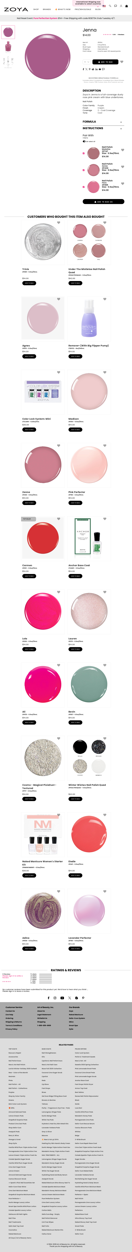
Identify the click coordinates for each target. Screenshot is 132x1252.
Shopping (41, 1022)
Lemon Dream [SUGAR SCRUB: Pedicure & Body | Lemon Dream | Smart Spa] (14, 1171)
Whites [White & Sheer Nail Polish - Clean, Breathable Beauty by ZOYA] (77, 1131)
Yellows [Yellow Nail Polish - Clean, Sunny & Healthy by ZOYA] (45, 1104)
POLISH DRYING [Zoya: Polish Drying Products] (80, 1049)
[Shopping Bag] (126, 6)
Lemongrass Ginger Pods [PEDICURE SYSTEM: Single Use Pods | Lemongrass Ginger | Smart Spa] (51, 1112)
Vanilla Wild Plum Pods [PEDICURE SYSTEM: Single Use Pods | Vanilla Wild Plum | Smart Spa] (84, 1112)
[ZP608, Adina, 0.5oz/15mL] (43, 915)
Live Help (9, 1015)
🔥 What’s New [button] (63, 9)
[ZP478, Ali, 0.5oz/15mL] (43, 689)
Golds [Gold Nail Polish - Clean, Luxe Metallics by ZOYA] (77, 1104)
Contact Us (10, 1011)
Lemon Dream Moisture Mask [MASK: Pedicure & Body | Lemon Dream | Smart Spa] (53, 1194)
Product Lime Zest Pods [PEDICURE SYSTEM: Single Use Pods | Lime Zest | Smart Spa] (17, 1123)
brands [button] (47, 9)
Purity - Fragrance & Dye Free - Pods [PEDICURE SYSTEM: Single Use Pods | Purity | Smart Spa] (56, 1108)
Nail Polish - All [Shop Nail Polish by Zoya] (15, 1084)
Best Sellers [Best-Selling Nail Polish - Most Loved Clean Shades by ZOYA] (79, 1092)
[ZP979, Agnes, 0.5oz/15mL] (43, 323)
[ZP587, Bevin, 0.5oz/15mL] (89, 689)
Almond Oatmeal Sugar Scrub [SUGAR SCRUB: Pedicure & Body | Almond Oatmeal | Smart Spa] (20, 1175)
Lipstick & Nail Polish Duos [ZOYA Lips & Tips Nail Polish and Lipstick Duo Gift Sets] (52, 1061)
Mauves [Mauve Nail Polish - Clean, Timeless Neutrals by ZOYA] (45, 1135)
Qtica (71, 1022)
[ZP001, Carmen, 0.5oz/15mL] (43, 542)
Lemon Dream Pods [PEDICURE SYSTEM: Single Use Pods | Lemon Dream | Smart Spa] (16, 1116)
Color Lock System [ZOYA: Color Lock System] (82, 1053)
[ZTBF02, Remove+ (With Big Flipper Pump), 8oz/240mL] (89, 323)
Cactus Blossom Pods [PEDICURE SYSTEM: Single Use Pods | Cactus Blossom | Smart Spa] (83, 1127)
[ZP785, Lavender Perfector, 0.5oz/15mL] (89, 915)
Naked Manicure (76, 1015)
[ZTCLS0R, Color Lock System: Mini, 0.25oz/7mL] (43, 396)
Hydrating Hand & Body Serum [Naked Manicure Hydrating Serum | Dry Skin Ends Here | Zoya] (87, 1182)
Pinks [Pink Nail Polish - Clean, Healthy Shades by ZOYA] (11, 1080)
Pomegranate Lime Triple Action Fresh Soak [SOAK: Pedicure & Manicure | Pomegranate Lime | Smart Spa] (23, 1151)
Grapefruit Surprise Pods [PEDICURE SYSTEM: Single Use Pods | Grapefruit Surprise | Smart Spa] (18, 1120)
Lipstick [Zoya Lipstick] (45, 1076)
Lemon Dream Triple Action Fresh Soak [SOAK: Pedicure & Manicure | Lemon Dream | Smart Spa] (23, 1155)
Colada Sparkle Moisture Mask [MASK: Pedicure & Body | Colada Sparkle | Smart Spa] (53, 1186)
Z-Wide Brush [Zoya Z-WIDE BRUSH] (80, 1230)
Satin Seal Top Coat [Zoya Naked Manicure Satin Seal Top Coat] (16, 1226)
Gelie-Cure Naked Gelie (84, 1171)
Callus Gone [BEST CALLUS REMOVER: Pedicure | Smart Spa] (46, 1234)
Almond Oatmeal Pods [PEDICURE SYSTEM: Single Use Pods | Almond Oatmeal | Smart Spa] (17, 1112)
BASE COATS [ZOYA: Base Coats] (46, 1049)
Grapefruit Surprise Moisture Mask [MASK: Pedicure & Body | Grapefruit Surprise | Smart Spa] (22, 1194)
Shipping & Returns (14, 1022)
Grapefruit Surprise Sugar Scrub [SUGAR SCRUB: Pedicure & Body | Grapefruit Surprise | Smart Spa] (87, 1167)
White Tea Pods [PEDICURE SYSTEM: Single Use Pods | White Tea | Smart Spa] (48, 1120)
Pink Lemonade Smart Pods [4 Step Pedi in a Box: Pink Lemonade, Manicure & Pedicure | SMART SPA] (85, 1068)
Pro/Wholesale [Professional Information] (83, 9)
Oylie (71, 1029)
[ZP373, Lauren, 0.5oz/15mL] (89, 616)
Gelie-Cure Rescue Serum (85, 1123)
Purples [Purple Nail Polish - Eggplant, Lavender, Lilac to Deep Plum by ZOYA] (11, 1092)
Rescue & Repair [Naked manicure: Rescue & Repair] (15, 1053)
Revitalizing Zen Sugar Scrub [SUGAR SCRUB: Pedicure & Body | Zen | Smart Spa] (86, 1179)
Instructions (102, 128)
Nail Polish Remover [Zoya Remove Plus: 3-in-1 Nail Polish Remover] (49, 1218)
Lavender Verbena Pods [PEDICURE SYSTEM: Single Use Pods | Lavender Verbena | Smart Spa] (51, 1127)
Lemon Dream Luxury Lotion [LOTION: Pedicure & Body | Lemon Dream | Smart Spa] (86, 1206)
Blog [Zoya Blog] (98, 9)
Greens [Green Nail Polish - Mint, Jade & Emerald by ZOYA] (11, 1100)
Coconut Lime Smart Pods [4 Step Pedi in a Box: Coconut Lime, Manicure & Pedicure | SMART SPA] (85, 1072)
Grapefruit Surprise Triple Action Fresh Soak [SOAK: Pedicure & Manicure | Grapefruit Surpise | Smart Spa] (89, 1151)
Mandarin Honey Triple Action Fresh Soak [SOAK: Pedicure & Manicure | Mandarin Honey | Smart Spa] (56, 1151)
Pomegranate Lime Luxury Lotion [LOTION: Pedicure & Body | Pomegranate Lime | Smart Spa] (87, 1202)
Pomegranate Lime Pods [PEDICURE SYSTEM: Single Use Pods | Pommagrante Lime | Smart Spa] (84, 1120)
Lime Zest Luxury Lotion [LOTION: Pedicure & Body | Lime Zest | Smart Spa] (51, 1202)
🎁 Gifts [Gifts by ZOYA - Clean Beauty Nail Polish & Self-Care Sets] (11, 1108)
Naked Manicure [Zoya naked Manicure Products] (15, 1234)
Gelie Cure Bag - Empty (51, 1214)
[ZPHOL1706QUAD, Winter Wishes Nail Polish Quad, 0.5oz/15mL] (89, 763)
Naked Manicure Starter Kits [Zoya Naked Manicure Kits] (52, 1230)
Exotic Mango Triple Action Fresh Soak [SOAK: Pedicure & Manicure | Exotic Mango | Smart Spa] (56, 1147)
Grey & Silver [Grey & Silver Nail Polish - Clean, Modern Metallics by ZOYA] (47, 1131)
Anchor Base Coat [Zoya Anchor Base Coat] (82, 1080)
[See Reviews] (113, 34)
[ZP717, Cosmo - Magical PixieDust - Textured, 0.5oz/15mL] (43, 764)
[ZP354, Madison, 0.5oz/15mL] (89, 396)
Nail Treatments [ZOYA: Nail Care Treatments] (15, 1222)
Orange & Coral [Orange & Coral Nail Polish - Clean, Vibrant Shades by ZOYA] (14, 1139)
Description (92, 90)
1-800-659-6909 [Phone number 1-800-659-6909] (44, 1025)
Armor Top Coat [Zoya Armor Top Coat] (81, 1088)
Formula (102, 121)
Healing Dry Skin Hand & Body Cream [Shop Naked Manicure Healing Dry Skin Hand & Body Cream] (56, 1143)
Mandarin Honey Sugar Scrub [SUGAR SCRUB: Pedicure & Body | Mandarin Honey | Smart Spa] (53, 1163)
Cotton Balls (46, 1210)
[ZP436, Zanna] (102, 170)
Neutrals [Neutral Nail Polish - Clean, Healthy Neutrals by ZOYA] (12, 1076)
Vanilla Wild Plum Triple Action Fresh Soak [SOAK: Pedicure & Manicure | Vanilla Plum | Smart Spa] (23, 1147)
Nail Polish (87, 102)
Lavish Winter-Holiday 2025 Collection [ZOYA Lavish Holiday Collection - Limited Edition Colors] (23, 1068)
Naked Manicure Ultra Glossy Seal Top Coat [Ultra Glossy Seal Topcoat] (56, 1182)
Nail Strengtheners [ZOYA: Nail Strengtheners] (49, 1053)
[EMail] (100, 69)
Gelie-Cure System (77, 1018)
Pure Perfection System (45, 18)
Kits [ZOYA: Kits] (43, 1057)
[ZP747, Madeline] (102, 153)
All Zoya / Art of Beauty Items (20, 1238)
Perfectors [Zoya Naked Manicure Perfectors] (79, 1210)
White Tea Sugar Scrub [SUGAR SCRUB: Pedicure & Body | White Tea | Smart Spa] (50, 1171)
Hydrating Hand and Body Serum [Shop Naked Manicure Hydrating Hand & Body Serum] (54, 1175)
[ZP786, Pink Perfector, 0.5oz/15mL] (89, 469)
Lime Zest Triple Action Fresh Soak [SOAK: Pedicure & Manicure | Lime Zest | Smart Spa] (88, 1147)
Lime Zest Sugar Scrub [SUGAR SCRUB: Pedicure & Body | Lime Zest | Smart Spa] (17, 1167)
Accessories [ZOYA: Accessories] (13, 1057)
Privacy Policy (11, 1029)
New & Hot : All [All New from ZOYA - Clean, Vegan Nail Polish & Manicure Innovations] (80, 1061)
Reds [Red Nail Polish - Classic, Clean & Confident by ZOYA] (44, 1080)
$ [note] (105, 157)
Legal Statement (44, 1015)
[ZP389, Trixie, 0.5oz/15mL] (43, 247)
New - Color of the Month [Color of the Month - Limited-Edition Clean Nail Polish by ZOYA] (18, 1072)
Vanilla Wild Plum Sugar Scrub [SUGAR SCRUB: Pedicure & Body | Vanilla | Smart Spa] (20, 1163)
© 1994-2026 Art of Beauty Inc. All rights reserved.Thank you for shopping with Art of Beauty (66, 1245)
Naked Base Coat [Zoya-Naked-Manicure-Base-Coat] (81, 1214)
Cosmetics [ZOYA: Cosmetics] (13, 1230)
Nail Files (12, 1218)
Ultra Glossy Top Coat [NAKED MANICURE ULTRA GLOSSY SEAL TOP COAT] (83, 1218)
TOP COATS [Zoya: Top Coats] (13, 1049)
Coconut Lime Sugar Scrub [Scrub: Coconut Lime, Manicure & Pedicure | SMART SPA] (52, 1072)
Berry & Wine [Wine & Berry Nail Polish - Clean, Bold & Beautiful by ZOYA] (14, 1135)
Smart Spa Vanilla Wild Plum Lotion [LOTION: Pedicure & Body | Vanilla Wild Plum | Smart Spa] (22, 1206)
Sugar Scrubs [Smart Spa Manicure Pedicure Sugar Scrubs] (80, 1159)
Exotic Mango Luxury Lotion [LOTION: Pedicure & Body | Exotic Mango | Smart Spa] (19, 1202)
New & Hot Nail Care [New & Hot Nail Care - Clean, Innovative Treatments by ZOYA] (49, 1064)
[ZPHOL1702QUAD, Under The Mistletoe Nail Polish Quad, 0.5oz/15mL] (89, 248)
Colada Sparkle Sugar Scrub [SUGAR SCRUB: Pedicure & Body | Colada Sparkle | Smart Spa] (19, 1159)
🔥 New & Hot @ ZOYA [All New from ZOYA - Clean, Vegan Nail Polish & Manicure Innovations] (50, 1139)
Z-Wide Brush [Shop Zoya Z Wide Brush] (80, 1139)
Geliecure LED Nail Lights (18, 1214)
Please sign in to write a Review (12, 977)
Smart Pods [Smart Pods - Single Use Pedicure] (79, 1226)
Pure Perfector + (15, 1198)
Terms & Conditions (14, 1025)
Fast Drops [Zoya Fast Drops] (46, 1088)
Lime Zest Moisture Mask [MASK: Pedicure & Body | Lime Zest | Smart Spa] (18, 1190)
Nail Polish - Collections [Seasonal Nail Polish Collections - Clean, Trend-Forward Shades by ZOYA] (18, 1088)
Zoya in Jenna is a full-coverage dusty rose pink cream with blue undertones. (103, 96)
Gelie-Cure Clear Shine (17, 1186)
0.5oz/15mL (94, 45)
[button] (16, 9)
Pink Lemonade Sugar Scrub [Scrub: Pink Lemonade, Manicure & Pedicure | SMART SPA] (85, 1076)
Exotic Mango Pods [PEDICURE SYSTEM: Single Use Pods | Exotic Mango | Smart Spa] (49, 1116)
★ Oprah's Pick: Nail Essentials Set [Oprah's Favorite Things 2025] (22, 1182)
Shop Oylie (13, 1143)
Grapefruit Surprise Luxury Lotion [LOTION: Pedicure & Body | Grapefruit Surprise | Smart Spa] (54, 1206)
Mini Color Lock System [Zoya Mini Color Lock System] (18, 1104)
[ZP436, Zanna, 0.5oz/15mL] (43, 469)
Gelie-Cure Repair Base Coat (86, 1143)
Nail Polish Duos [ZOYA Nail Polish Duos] (15, 1061)
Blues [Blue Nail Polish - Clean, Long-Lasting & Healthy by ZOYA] (44, 1092)
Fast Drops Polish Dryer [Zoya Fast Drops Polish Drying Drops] (84, 1084)
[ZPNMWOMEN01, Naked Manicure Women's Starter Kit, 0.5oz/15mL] (43, 840)
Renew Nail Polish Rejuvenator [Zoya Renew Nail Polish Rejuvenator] (86, 1096)
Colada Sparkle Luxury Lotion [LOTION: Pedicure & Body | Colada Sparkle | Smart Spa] (20, 1210)
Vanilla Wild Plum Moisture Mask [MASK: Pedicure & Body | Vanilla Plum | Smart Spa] (88, 1186)
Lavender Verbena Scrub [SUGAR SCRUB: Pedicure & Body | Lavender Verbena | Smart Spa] (84, 1175)
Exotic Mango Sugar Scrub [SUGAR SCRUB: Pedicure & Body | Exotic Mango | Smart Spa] (52, 1167)
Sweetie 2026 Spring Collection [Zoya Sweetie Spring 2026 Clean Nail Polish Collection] (87, 1064)
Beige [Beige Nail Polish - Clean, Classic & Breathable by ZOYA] (77, 1135)
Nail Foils (45, 1226)
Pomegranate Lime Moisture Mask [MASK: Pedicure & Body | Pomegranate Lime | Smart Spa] (88, 1190)
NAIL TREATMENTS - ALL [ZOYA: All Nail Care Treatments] (51, 1155)
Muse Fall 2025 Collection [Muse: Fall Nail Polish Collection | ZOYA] (52, 1068)
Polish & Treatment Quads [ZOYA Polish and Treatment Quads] (85, 1057)
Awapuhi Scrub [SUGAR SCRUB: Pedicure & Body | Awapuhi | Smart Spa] (47, 1179)
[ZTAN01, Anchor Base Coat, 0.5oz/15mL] (89, 542)
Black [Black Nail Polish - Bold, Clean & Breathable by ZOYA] (77, 1100)
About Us (41, 1011)
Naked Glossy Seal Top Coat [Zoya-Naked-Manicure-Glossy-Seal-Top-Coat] (86, 1222)
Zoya (71, 1011)
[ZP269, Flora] (102, 187)
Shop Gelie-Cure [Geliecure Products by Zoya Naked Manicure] (15, 1127)
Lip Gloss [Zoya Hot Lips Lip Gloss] (45, 1084)
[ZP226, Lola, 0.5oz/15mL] (43, 616)
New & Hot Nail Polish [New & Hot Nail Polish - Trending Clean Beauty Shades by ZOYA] (17, 1064)
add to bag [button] (102, 62)
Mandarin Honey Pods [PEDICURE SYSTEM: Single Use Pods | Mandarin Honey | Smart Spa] (83, 1116)
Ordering (9, 1018)
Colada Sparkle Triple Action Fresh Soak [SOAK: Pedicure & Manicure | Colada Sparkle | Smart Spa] (89, 1155)
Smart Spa (73, 1025)
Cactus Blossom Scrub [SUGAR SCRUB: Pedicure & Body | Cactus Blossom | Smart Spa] (17, 1179)
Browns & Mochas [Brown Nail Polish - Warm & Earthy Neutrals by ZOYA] (49, 1100)
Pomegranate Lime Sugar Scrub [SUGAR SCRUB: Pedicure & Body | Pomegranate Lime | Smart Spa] (87, 1163)
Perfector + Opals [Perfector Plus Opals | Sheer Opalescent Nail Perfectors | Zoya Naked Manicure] (81, 1194)
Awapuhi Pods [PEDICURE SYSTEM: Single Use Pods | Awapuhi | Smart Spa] (14, 1131)
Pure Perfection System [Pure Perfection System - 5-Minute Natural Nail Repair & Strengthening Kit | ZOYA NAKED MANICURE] (51, 1198)
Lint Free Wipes (48, 1222)
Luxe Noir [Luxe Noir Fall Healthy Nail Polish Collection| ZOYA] (78, 1108)
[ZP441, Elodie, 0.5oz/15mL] (89, 839)
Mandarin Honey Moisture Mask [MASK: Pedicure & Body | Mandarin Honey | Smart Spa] (54, 1190)
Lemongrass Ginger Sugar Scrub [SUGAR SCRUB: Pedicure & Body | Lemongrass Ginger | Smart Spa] (54, 1159)
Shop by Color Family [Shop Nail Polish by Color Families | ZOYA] (17, 1096)
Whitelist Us (42, 1018)
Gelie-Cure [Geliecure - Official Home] (79, 1234)
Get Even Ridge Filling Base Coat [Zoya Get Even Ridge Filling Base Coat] (54, 1096)
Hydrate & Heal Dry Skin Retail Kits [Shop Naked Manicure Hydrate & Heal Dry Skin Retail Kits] (55, 1123)
